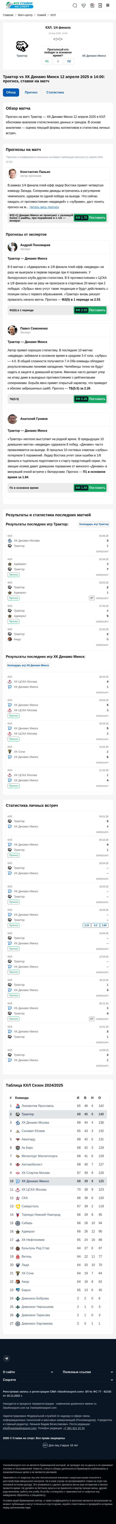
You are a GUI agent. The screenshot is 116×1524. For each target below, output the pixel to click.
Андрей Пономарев (35, 245)
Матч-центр (25, 15)
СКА (21, 1198)
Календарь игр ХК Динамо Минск (28, 665)
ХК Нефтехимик (29, 1239)
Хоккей (41, 15)
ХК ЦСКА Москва (30, 1189)
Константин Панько (35, 172)
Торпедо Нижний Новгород (37, 1214)
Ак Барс (24, 1147)
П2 (69, 61)
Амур (22, 1281)
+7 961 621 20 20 (74, 1428)
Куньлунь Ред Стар (32, 1248)
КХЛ (53, 15)
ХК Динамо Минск (32, 1181)
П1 (47, 61)
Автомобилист (28, 1164)
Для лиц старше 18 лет (63, 1445)
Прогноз (13, 574)
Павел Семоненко (34, 328)
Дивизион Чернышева (34, 1306)
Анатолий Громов (34, 418)
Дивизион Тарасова (32, 1315)
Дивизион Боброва (32, 1298)
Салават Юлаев (30, 1131)
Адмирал (25, 1231)
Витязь (23, 1256)
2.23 (86, 925)
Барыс (23, 1290)
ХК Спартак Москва (32, 1172)
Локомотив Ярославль (34, 1105)
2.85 (104, 925)
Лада (22, 1265)
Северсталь (27, 1206)
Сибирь (24, 1223)
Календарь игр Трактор (94, 524)
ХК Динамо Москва (32, 1122)
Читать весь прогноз (44, 207)
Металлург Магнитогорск (36, 1156)
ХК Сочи (24, 1273)
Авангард (25, 1139)
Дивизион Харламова (34, 1323)
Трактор (24, 1114)
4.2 (95, 925)
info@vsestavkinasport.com (19, 1428)
